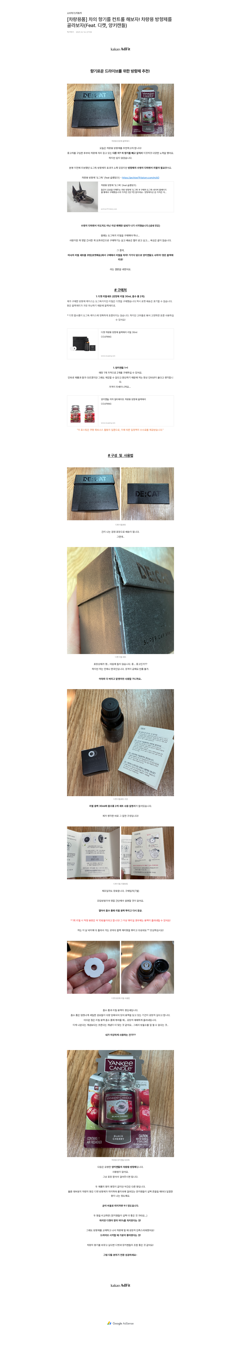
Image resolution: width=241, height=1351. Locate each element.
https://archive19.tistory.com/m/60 (140, 177)
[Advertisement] (120, 1323)
